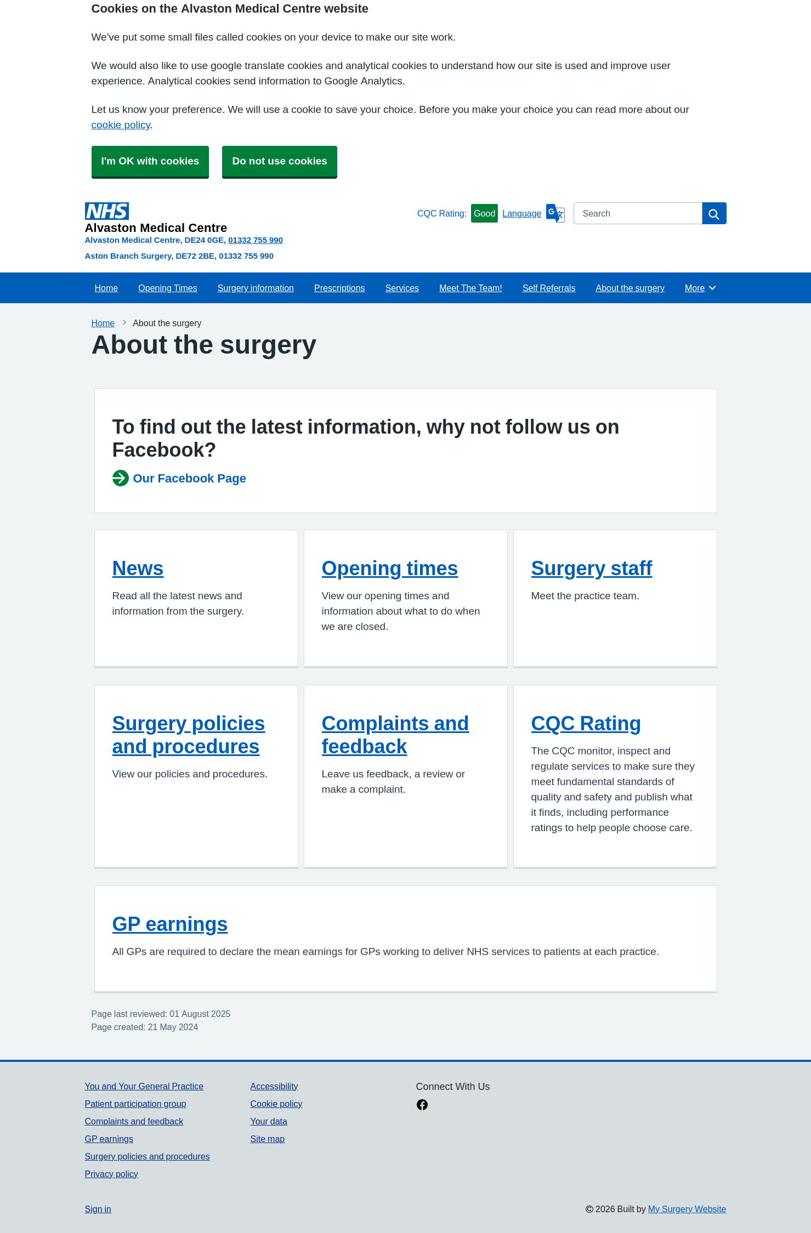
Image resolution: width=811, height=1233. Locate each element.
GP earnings (170, 924)
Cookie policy (276, 1103)
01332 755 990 (255, 240)
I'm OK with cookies (150, 161)
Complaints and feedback (395, 734)
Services (402, 287)
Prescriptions (339, 287)
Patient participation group (135, 1103)
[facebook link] (422, 1105)
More (701, 287)
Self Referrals (549, 287)
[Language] (533, 213)
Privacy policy (111, 1173)
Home (106, 287)
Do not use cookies (279, 161)
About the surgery (630, 287)
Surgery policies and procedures (188, 734)
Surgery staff (592, 568)
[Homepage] (249, 218)
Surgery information (256, 287)
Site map (267, 1138)
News (138, 568)
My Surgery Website (687, 1208)
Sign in (98, 1208)
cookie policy (121, 125)
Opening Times (167, 287)
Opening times (390, 568)
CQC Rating (586, 723)
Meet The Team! (470, 287)
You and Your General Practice (144, 1086)
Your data (268, 1121)
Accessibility (274, 1086)
